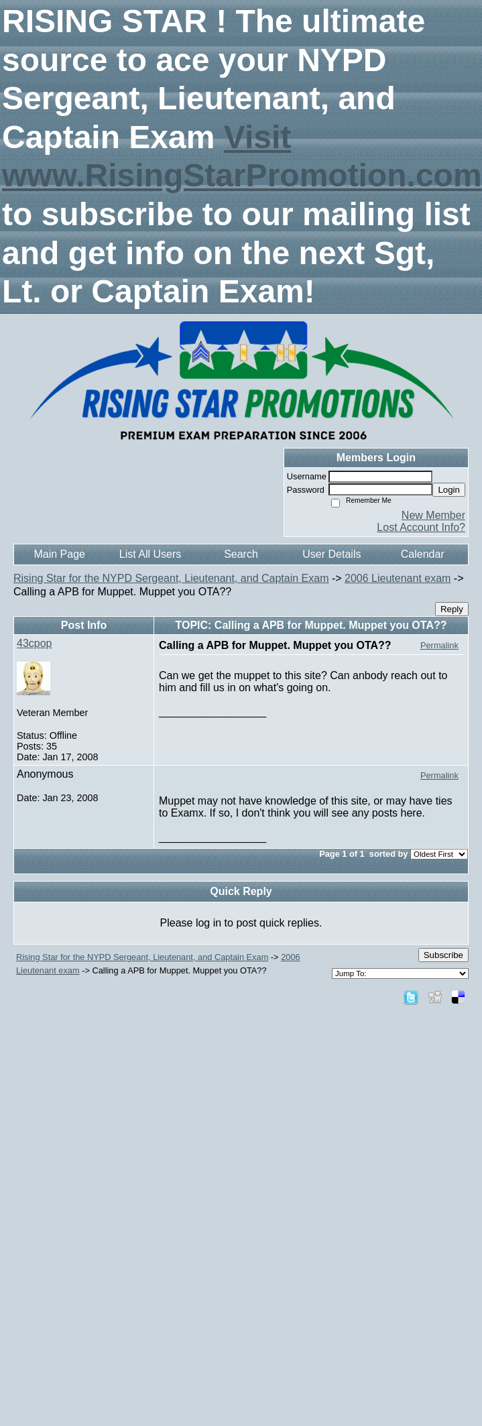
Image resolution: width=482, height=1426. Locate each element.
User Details (331, 554)
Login (449, 490)
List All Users (150, 554)
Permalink (439, 645)
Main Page (59, 554)
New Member (433, 515)
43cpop (34, 643)
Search (241, 554)
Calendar (422, 554)
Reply (451, 609)
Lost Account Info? (421, 527)
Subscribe (443, 955)
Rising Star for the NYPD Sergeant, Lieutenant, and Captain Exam (170, 578)
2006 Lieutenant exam (397, 578)
